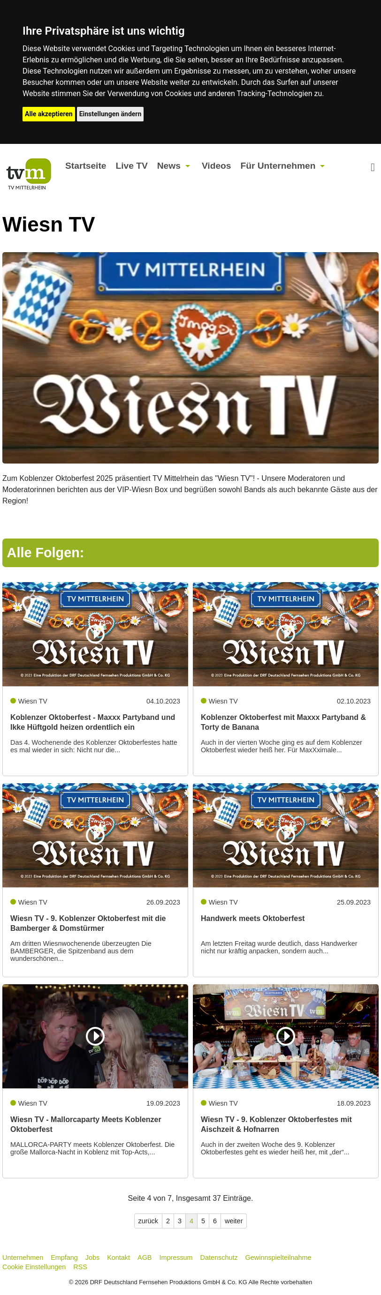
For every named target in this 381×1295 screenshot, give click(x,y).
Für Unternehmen (277, 166)
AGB (144, 1257)
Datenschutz (219, 1257)
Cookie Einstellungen (34, 1267)
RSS (80, 1267)
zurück (148, 1221)
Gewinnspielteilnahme (278, 1257)
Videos (216, 166)
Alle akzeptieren (49, 114)
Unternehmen (22, 1257)
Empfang (64, 1257)
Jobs (92, 1257)
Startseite (85, 166)
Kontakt (118, 1257)
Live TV (132, 166)
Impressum (175, 1257)
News (169, 166)
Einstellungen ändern (110, 114)
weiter (234, 1221)
